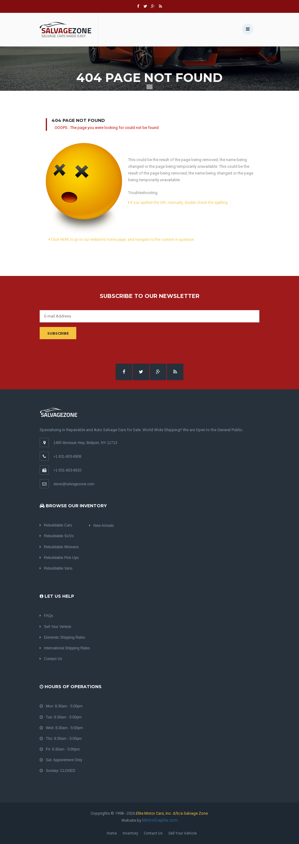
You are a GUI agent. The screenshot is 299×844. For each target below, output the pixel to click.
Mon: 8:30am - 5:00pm (61, 706)
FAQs (46, 616)
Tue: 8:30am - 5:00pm (61, 717)
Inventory (130, 833)
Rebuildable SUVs (57, 536)
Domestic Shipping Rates (62, 637)
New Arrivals (101, 525)
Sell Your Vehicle (55, 627)
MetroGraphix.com (160, 820)
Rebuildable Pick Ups (59, 558)
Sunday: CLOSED (57, 771)
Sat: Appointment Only (61, 760)
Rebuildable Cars (56, 525)
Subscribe (58, 333)
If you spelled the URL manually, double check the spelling (178, 202)
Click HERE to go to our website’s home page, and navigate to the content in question (121, 239)
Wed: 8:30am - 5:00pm (61, 728)
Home (112, 833)
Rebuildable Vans (56, 568)
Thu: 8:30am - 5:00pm (61, 738)
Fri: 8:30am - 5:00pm (60, 749)
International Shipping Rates (65, 648)
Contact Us (51, 659)
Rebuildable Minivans (59, 547)
